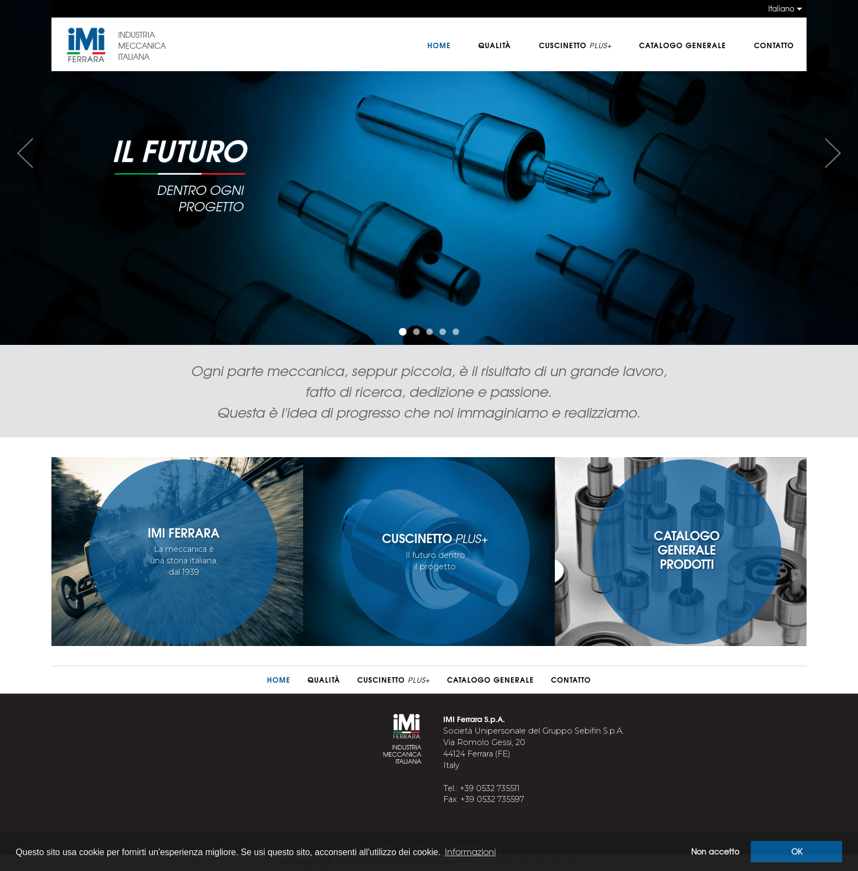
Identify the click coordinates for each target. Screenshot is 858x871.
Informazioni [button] (470, 851)
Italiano (781, 8)
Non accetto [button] (715, 851)
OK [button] (796, 851)
